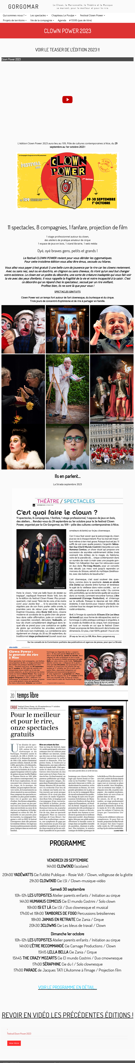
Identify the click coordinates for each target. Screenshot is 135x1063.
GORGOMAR (23, 6)
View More (14, 1043)
